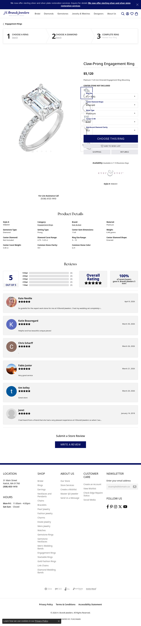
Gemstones (62, 13)
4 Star (25, 276)
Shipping (97, 152)
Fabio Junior (25, 365)
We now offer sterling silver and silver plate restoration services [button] (96, 4)
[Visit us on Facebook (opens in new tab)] (108, 507)
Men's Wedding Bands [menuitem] (44, 547)
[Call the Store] (10, 486)
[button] (122, 14)
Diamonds (49, 13)
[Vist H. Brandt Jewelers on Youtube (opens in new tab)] (125, 507)
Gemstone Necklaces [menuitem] (42, 540)
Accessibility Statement (90, 604)
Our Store (65, 480)
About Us (111, 13)
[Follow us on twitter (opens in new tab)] (120, 507)
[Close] (137, 5)
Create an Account (92, 484)
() (71, 273)
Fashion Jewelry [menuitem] (44, 513)
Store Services (67, 485)
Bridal (37, 13)
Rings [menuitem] (40, 485)
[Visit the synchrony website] (78, 589)
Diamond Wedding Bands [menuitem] (46, 571)
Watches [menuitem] (41, 530)
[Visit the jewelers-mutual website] (91, 589)
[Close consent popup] (59, 621)
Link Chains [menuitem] (43, 565)
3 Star (25, 279)
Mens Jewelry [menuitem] (43, 526)
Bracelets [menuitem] (41, 504)
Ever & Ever (76, 225)
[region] (42, 119)
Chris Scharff (25, 343)
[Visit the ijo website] (58, 589)
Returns (124, 152)
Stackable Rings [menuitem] (45, 557)
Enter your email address (119, 480)
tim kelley (24, 387)
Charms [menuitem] (41, 517)
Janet (21, 410)
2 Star (25, 282)
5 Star (25, 273)
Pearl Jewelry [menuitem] (43, 509)
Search (15, 38)
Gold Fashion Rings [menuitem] (46, 561)
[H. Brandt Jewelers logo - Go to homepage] (16, 13)
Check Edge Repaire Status (93, 494)
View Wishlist (90, 488)
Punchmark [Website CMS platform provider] (76, 619)
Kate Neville (25, 298)
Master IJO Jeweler (69, 493)
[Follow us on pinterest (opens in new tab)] (111, 507)
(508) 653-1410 (48, 198)
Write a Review (70, 444)
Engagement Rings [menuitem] (46, 552)
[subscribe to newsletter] (134, 486)
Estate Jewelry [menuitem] (44, 521)
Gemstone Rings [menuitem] (45, 534)
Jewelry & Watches (81, 13)
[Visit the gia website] (48, 589)
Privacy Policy (46, 604)
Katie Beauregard (28, 320)
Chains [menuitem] (40, 500)
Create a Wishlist (68, 489)
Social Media (90, 499)
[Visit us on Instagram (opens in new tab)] (115, 507)
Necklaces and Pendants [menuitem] (44, 495)
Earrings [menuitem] (41, 489)
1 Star (25, 285)
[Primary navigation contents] (75, 13)
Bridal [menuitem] (40, 480)
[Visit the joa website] (67, 589)
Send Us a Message (69, 497)
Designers (99, 13)
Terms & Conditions (65, 604)
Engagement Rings (13, 24)
